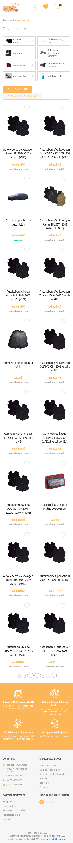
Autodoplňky (15, 76)
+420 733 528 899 (14, 780)
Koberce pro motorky (15, 41)
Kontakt (7, 819)
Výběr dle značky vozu (52, 41)
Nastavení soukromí (19, 835)
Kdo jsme (7, 801)
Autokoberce (15, 53)
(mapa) (24, 764)
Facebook (50, 802)
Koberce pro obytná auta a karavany (50, 53)
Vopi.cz (8, 20)
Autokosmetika (51, 76)
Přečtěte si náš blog (12, 814)
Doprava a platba (47, 765)
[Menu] (67, 7)
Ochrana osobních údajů (44, 835)
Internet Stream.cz (55, 839)
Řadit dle (31, 96)
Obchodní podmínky (49, 769)
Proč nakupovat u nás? (14, 810)
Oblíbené (43, 787)
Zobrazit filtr (19, 89)
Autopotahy (15, 65)
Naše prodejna (10, 806)
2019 (54, 675)
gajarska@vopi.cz (14, 784)
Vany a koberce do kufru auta (52, 65)
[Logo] (11, 7)
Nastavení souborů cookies (52, 774)
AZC (33, 839)
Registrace (44, 782)
